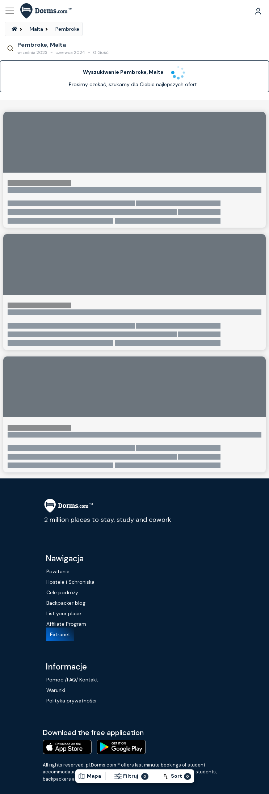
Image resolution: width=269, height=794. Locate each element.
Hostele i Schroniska (70, 582)
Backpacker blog (65, 603)
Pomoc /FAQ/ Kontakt (72, 679)
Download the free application (93, 732)
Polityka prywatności (71, 700)
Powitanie (58, 571)
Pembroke (67, 29)
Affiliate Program (66, 624)
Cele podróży (62, 592)
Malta (36, 29)
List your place (63, 613)
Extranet (60, 634)
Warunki (55, 690)
